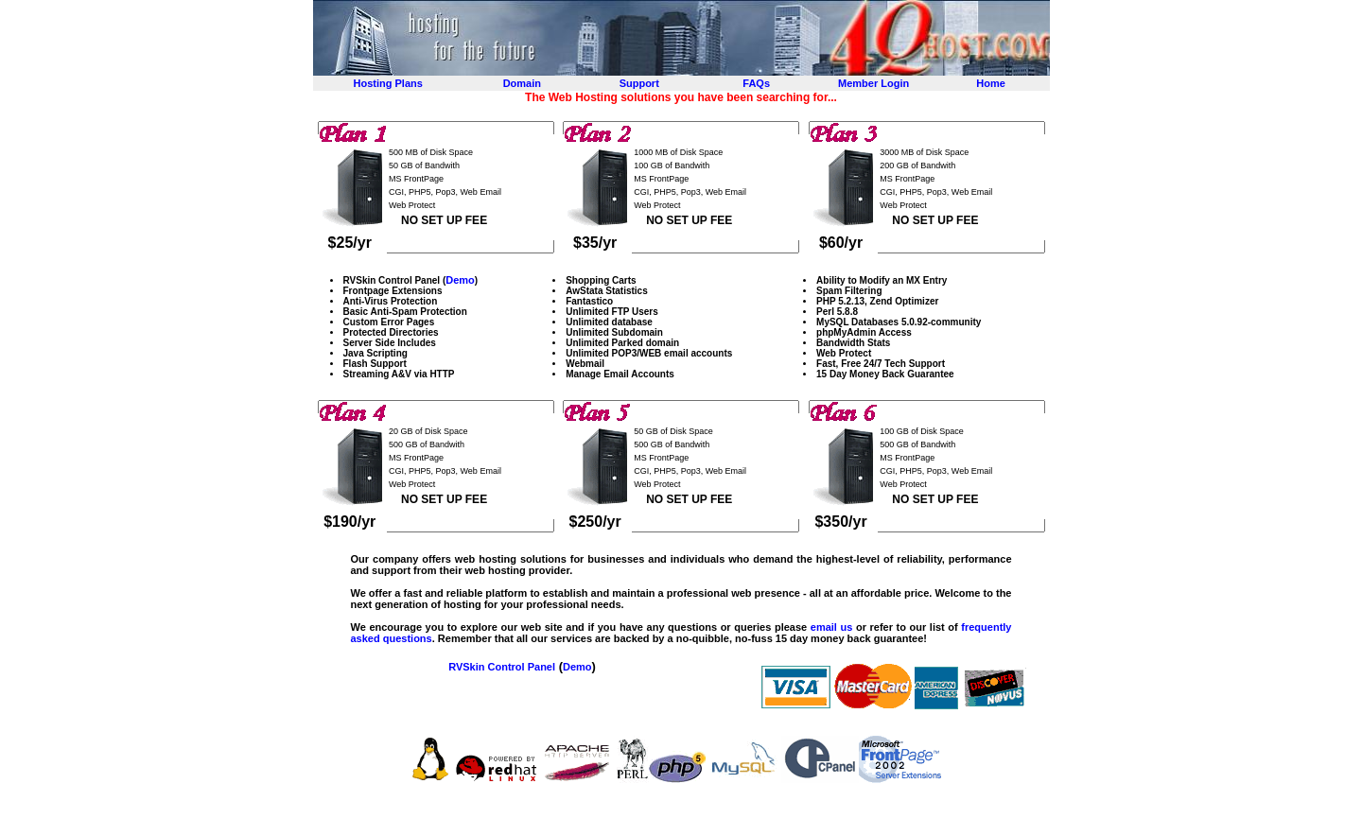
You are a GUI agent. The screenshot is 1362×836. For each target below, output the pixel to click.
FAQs (756, 83)
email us (832, 627)
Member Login (873, 83)
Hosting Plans (388, 83)
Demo (460, 280)
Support (639, 83)
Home (990, 83)
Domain (522, 83)
